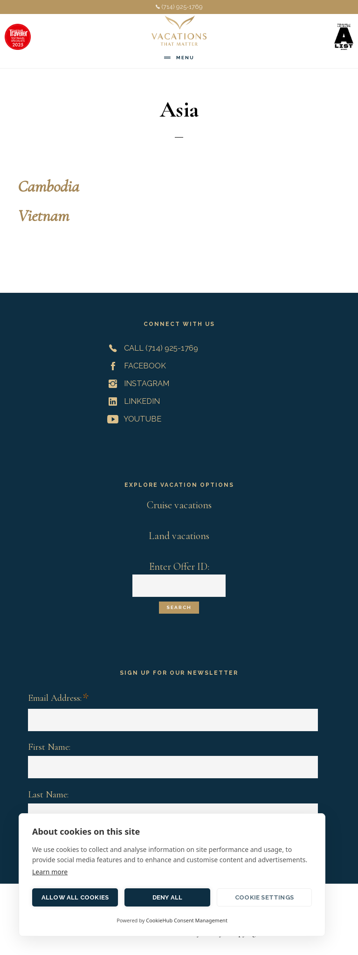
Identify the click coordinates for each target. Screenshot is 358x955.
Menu (185, 57)
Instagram (136, 383)
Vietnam (43, 216)
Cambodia (48, 186)
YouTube (132, 418)
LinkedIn (131, 401)
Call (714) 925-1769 (150, 348)
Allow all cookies (75, 897)
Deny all (167, 897)
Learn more (50, 871)
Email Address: (58, 698)
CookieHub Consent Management (186, 920)
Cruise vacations (179, 505)
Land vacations (179, 536)
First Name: (49, 747)
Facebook (134, 365)
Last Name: (48, 794)
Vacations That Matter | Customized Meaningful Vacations (179, 30)
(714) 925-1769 (179, 6)
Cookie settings (264, 897)
